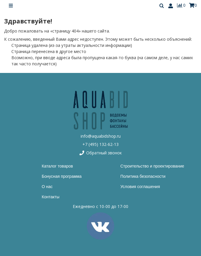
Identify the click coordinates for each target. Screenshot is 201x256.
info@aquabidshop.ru (101, 136)
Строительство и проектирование (152, 166)
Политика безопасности (142, 176)
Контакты (50, 196)
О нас (47, 186)
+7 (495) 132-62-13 (100, 144)
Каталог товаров (57, 166)
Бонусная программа (62, 176)
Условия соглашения (140, 186)
